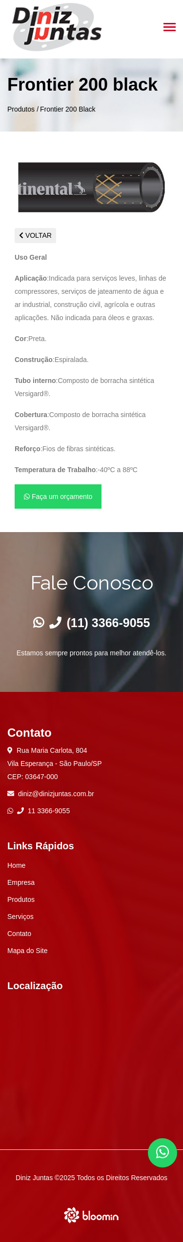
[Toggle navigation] (169, 28)
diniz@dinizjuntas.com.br (56, 794)
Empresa (21, 882)
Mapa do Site (27, 951)
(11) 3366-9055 (99, 623)
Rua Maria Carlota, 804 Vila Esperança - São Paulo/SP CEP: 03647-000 (54, 763)
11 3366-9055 (43, 811)
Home (16, 865)
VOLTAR (35, 235)
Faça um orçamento (58, 496)
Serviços (20, 916)
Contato (19, 933)
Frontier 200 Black (68, 109)
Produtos (21, 109)
